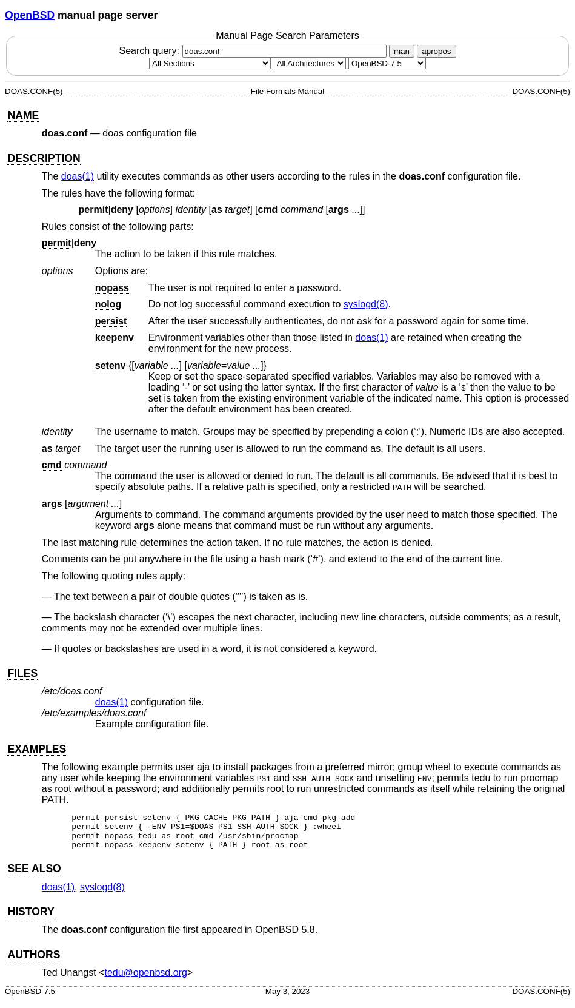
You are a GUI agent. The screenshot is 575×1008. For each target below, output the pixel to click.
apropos (436, 51)
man (402, 51)
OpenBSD (30, 15)
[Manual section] (210, 63)
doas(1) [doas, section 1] (77, 176)
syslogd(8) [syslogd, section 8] (366, 304)
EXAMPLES (36, 749)
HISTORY (30, 919)
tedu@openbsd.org (145, 980)
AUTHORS (33, 962)
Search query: (254, 50)
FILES (22, 673)
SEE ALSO (34, 876)
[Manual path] (387, 63)
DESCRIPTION (43, 158)
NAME (23, 115)
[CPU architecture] (310, 63)
